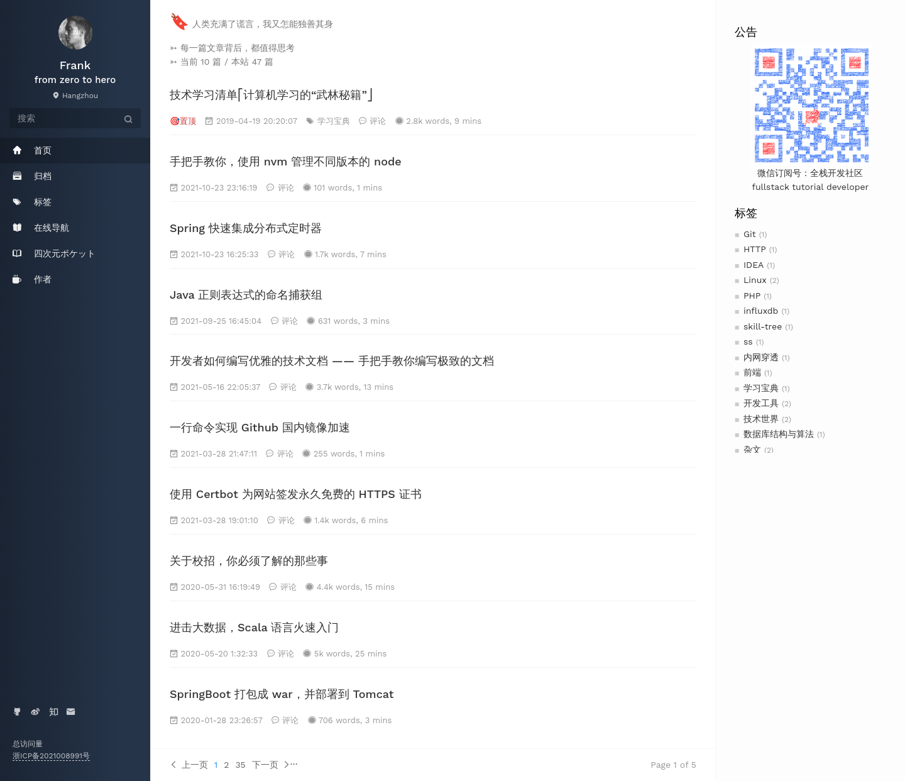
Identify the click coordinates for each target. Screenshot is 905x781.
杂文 (752, 450)
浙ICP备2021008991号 (51, 755)
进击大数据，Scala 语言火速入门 (254, 627)
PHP (751, 296)
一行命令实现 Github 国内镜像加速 (260, 427)
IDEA (753, 265)
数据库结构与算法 (778, 434)
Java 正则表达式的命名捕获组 (246, 294)
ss (748, 341)
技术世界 (761, 419)
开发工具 (761, 403)
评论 (378, 121)
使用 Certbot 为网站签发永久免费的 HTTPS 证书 (296, 494)
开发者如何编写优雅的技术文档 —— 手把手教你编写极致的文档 (332, 360)
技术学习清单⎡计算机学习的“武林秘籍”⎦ (271, 94)
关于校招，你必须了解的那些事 (249, 560)
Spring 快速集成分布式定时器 (246, 228)
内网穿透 (761, 357)
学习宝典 (761, 388)
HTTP (754, 249)
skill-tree (762, 326)
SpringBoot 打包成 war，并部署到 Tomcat (281, 694)
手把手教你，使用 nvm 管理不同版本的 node (286, 161)
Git (749, 234)
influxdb (760, 311)
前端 (752, 372)
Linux (755, 280)
